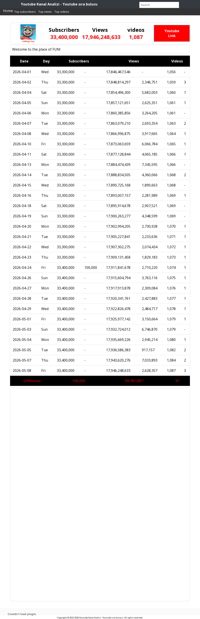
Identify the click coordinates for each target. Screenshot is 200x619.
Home (8, 10)
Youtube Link (171, 33)
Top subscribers (25, 12)
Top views (45, 12)
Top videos (61, 12)
